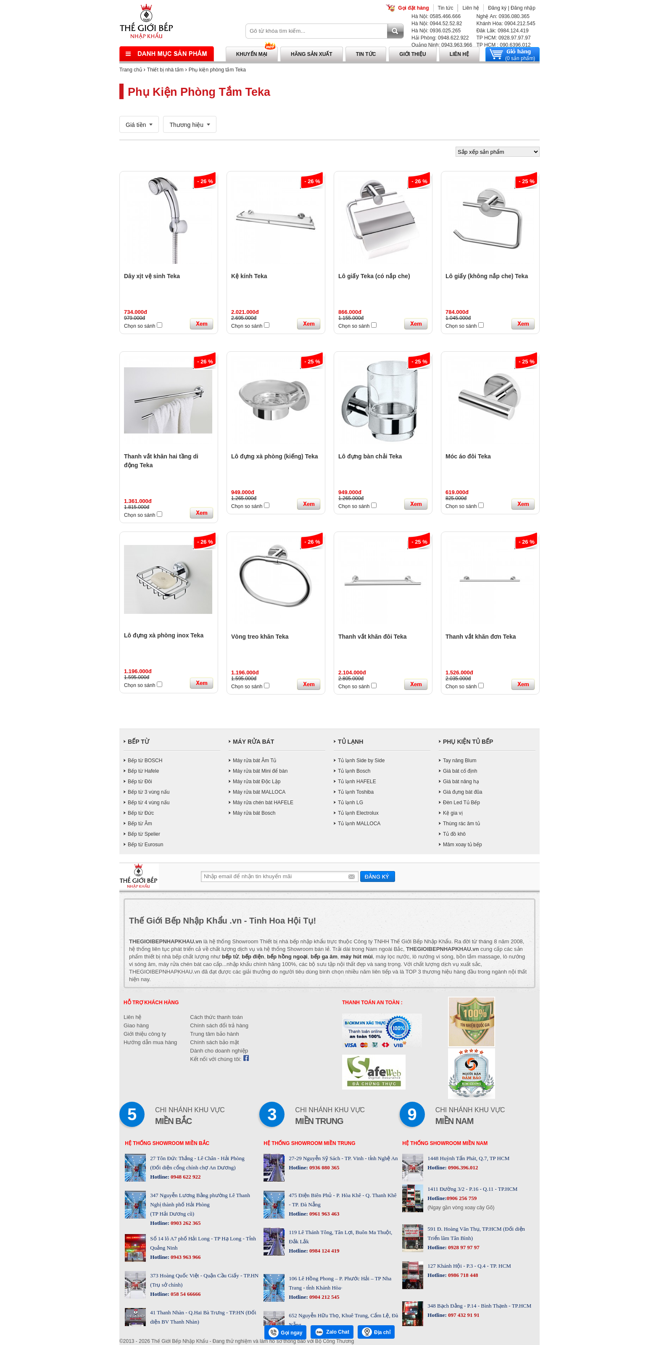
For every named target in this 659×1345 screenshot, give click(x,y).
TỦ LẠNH (350, 741)
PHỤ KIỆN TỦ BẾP (468, 741)
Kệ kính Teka (249, 276)
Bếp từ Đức (141, 813)
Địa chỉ (376, 1332)
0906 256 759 (462, 1198)
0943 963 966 (185, 1257)
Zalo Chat (332, 1332)
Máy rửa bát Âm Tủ (254, 760)
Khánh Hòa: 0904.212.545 (505, 23)
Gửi (377, 876)
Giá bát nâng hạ (461, 781)
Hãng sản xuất (311, 54)
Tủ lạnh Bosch (354, 771)
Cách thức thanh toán (216, 1017)
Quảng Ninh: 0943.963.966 (441, 45)
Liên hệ (470, 8)
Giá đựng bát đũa (462, 792)
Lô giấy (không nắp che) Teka (486, 276)
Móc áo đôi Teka (468, 456)
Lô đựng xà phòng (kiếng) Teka (274, 456)
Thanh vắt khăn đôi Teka (372, 636)
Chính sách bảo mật (214, 1042)
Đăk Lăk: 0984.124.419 (502, 31)
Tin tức (445, 8)
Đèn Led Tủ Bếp (461, 802)
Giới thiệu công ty (145, 1034)
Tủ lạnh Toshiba (356, 792)
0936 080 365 (324, 1167)
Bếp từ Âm (140, 823)
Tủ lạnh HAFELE (357, 781)
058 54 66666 (185, 1294)
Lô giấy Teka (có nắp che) (374, 276)
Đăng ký (497, 8)
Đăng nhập (523, 8)
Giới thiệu (412, 54)
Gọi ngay (285, 1332)
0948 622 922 (185, 1177)
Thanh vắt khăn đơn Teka (480, 636)
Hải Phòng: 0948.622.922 (440, 38)
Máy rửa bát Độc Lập (256, 781)
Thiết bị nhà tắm (165, 70)
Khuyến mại (251, 54)
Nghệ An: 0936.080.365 (502, 16)
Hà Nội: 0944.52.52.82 (436, 23)
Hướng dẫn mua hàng (150, 1042)
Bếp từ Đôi (140, 781)
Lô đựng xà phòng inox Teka (163, 635)
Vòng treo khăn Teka (260, 636)
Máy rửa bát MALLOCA (259, 792)
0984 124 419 (324, 1251)
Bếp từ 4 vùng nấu (148, 802)
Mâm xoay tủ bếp (462, 845)
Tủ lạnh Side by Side (361, 760)
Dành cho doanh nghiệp (219, 1051)
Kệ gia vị (453, 813)
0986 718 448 (462, 1275)
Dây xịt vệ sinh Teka (152, 276)
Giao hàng (136, 1025)
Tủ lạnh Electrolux (358, 813)
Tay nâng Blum (459, 760)
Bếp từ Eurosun (145, 845)
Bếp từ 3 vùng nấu (148, 792)
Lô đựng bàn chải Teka (370, 456)
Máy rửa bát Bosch (254, 813)
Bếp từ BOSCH (145, 760)
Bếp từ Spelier (144, 834)
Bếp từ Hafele (143, 771)
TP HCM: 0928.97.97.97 (503, 38)
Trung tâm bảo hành (214, 1034)
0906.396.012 (462, 1167)
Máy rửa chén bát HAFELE (263, 802)
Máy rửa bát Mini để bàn (260, 771)
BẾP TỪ (138, 741)
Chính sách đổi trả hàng (219, 1025)
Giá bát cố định (460, 771)
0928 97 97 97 (463, 1247)
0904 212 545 (324, 1297)
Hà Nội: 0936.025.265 (436, 31)
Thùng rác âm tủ (461, 823)
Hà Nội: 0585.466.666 (436, 16)
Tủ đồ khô (454, 834)
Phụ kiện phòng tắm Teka (217, 70)
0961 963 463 (324, 1214)
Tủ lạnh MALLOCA (359, 823)
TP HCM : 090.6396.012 (503, 45)
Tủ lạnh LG (350, 802)
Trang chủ (130, 70)
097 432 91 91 (463, 1315)
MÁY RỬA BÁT (253, 741)
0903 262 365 (185, 1223)
